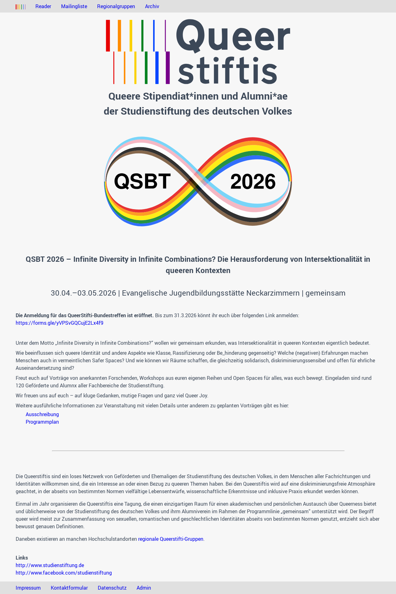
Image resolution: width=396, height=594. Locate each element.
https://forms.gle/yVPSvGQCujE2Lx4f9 (59, 322)
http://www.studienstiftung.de (50, 565)
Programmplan (42, 421)
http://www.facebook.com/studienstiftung (64, 572)
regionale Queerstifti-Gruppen (170, 538)
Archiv (152, 6)
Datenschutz (112, 587)
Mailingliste (74, 6)
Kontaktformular (69, 587)
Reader (43, 6)
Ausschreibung (42, 414)
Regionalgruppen (116, 6)
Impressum (28, 587)
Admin (144, 587)
